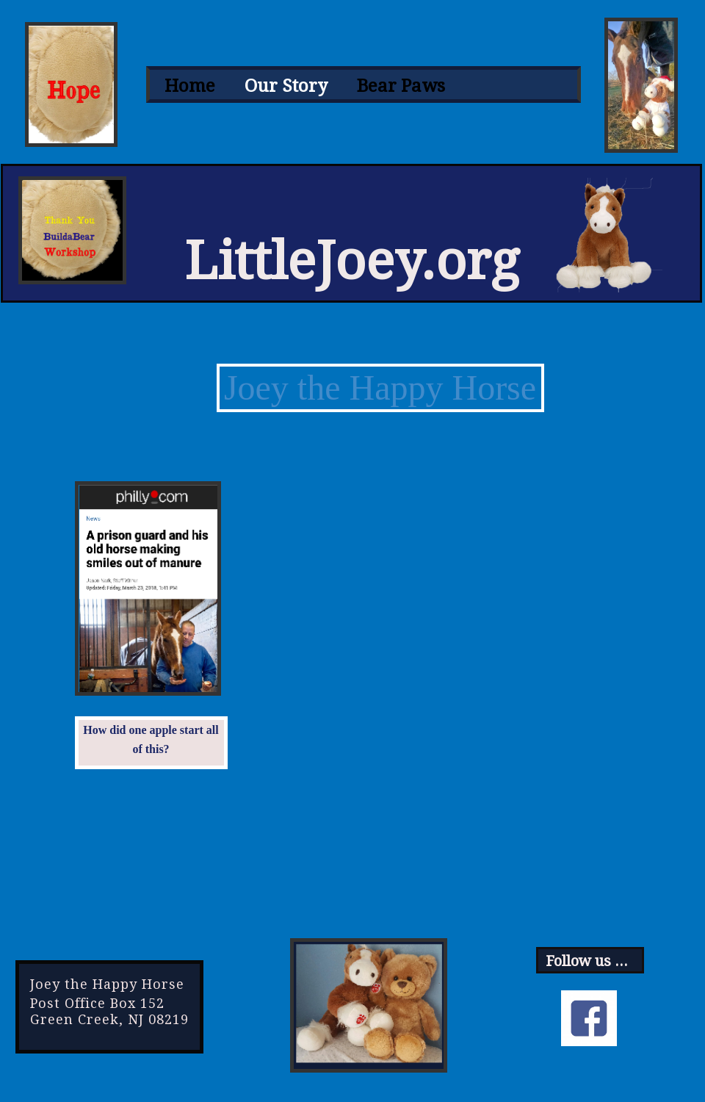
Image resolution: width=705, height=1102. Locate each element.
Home (189, 86)
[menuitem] (190, 86)
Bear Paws (401, 86)
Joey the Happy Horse (380, 387)
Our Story (286, 86)
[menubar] (363, 86)
